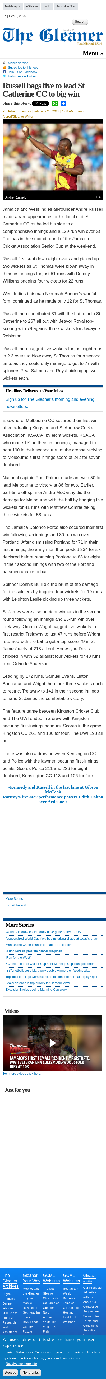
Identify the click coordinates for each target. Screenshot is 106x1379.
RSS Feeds (31, 1322)
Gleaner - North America (49, 1312)
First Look (70, 1317)
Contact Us (91, 1306)
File (98, 197)
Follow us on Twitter (22, 76)
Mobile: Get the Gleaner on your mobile (31, 1296)
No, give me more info (21, 1364)
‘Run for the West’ (18, 957)
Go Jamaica (51, 1303)
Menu (91, 53)
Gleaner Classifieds (50, 1296)
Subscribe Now (66, 6)
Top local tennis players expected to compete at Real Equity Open (52, 977)
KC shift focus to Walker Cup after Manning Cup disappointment (50, 964)
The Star (49, 1288)
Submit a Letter (89, 1333)
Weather (69, 1322)
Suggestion (91, 1311)
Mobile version (18, 63)
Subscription (91, 1316)
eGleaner (32, 6)
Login (47, 6)
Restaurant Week (71, 1291)
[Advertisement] (53, 844)
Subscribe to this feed (23, 67)
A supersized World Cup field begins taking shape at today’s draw (52, 938)
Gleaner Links (89, 1277)
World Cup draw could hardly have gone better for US (43, 932)
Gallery (28, 1326)
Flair (46, 1331)
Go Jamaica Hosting (71, 1310)
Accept (10, 1373)
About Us (89, 1301)
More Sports (14, 899)
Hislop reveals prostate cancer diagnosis (34, 951)
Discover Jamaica (69, 1301)
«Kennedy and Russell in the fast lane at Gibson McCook (53, 789)
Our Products (92, 1287)
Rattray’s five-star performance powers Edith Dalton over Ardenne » (53, 799)
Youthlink (49, 1322)
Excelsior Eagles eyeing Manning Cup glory (36, 989)
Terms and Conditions (90, 1323)
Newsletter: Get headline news (31, 1312)
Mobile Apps (13, 6)
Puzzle (27, 1331)
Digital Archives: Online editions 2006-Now (10, 1303)
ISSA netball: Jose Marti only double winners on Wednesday (48, 970)
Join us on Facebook (22, 72)
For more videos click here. (22, 1073)
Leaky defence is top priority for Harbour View (38, 983)
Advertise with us (89, 1295)
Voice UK (49, 1326)
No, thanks (30, 1373)
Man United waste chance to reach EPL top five (39, 945)
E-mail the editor (17, 905)
